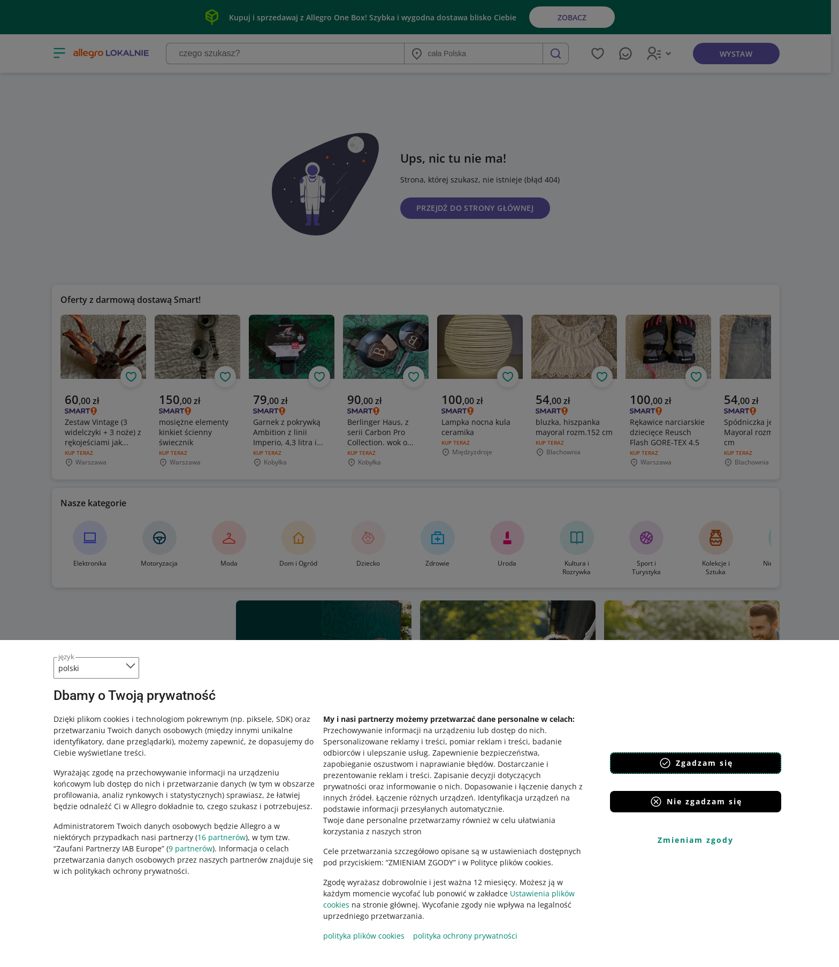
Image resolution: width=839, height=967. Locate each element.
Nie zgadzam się (696, 801)
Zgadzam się (696, 763)
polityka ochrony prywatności (465, 936)
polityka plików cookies (364, 936)
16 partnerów (221, 837)
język (66, 656)
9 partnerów (190, 848)
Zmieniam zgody (696, 840)
